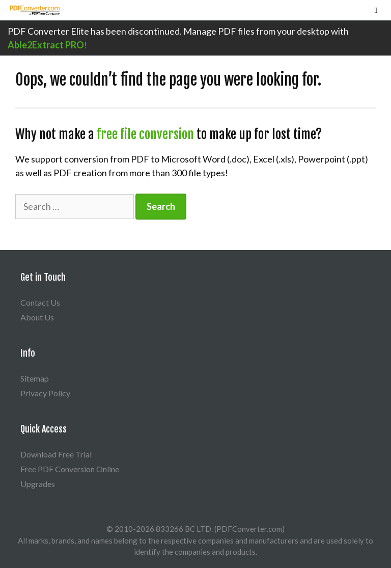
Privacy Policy (45, 393)
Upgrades (37, 484)
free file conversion (145, 134)
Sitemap (34, 378)
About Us (37, 317)
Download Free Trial (56, 454)
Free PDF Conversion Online (69, 469)
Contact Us (40, 302)
